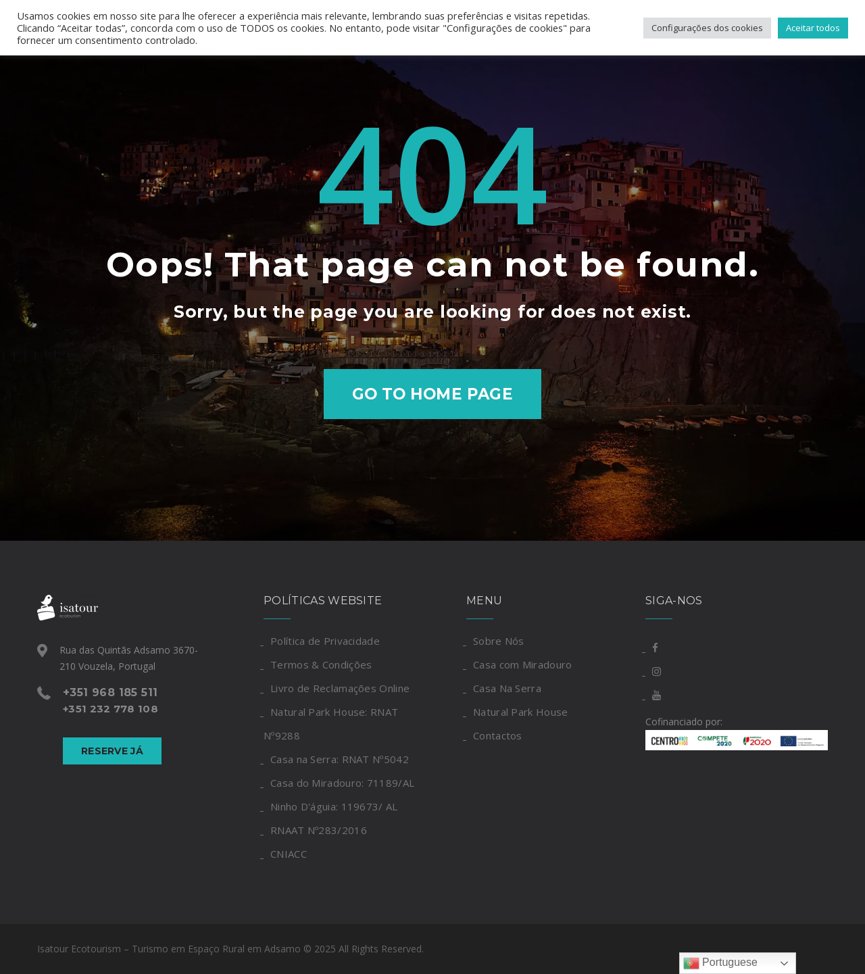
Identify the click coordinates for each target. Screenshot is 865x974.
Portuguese (720, 963)
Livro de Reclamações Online (340, 688)
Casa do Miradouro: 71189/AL (342, 782)
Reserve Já (112, 751)
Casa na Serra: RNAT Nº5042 (339, 759)
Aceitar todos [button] (813, 28)
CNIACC (288, 853)
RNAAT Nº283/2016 (318, 830)
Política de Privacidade (325, 641)
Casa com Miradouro (522, 664)
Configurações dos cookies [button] (707, 28)
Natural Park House (520, 712)
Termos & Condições (321, 664)
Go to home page (433, 394)
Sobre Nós (498, 641)
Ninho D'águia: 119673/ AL (334, 806)
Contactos (497, 735)
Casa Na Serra (507, 688)
